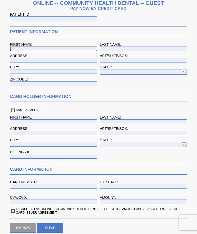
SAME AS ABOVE (28, 110)
